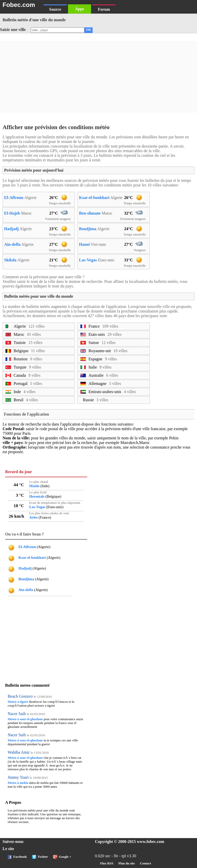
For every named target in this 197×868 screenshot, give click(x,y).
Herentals (37, 496)
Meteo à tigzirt (18, 702)
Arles (33, 517)
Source (55, 9)
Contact (145, 863)
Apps (79, 9)
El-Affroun (13, 197)
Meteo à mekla (18, 783)
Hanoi (84, 244)
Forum (104, 9)
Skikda (10, 260)
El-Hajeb (12, 213)
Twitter (43, 857)
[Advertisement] (98, 77)
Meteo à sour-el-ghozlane (25, 719)
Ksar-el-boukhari (94, 197)
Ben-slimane (90, 213)
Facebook (20, 857)
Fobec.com (19, 4)
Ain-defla (12, 244)
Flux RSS (106, 863)
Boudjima (87, 229)
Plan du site (127, 863)
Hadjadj (11, 229)
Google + (65, 857)
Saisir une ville (13, 29)
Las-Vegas (88, 260)
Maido (34, 486)
